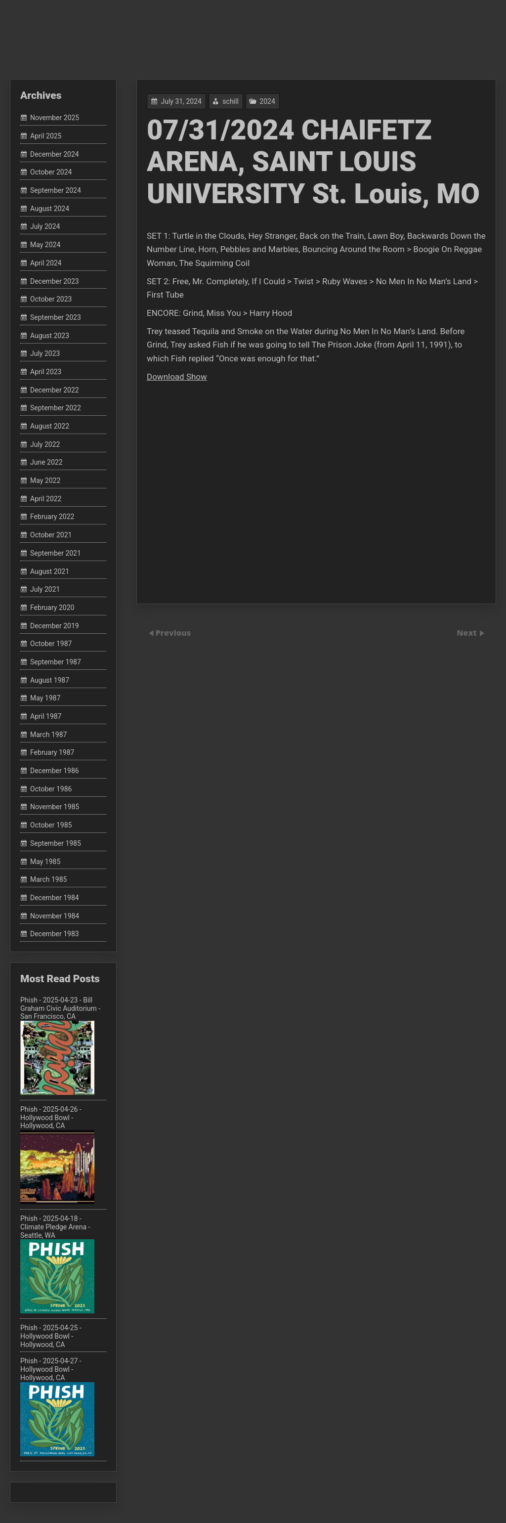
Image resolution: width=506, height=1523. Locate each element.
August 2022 (49, 426)
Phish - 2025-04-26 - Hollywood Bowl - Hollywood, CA (57, 1154)
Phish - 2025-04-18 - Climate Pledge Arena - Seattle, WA (57, 1264)
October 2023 (51, 299)
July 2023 (45, 354)
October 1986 (51, 789)
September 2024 (55, 190)
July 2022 (45, 444)
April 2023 (46, 372)
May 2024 (45, 245)
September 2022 (55, 408)
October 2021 (51, 535)
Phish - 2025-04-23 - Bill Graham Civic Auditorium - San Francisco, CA (60, 1045)
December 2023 (54, 281)
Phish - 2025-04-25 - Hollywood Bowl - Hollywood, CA (51, 1336)
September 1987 (55, 662)
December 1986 (54, 771)
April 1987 (46, 716)
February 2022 (52, 517)
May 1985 (45, 862)
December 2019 (54, 626)
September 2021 (55, 553)
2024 (267, 101)
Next (468, 632)
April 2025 (46, 136)
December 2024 (54, 154)
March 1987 (48, 735)
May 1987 (45, 698)
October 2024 (51, 172)
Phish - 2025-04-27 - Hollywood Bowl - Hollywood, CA (57, 1406)
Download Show (177, 377)
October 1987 (51, 644)
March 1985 (48, 879)
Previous (173, 632)
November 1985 (54, 807)
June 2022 (46, 463)
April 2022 (46, 499)
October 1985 (51, 825)
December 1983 (54, 934)
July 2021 (45, 589)
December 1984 (54, 898)
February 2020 (52, 607)
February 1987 (52, 753)
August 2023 (49, 336)
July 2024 (45, 227)
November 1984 (54, 916)
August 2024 (49, 209)
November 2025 (54, 118)
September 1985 (55, 843)
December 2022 (54, 390)
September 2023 (55, 317)
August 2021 (49, 571)
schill (230, 101)
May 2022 (45, 480)
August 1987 (49, 680)
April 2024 (46, 263)
